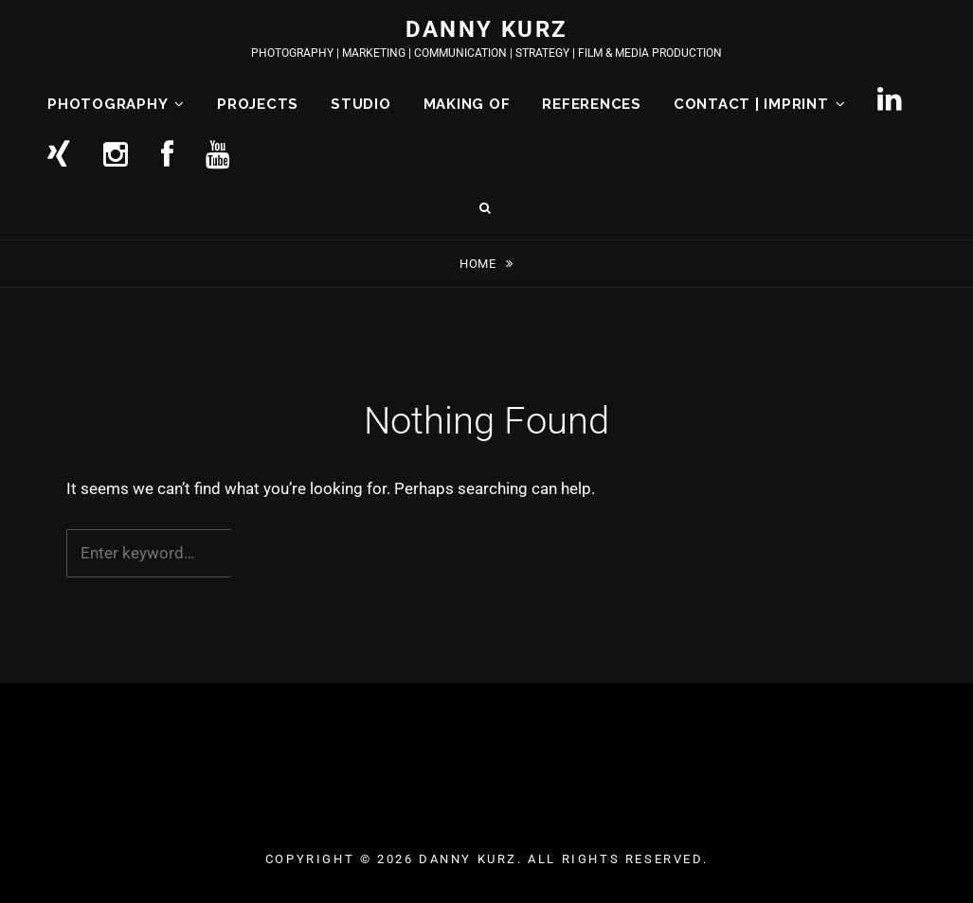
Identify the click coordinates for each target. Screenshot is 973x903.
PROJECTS (257, 104)
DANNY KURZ (486, 29)
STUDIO (361, 104)
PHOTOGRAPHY (107, 104)
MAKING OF (467, 104)
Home (479, 264)
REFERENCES (591, 104)
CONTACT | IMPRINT (751, 104)
